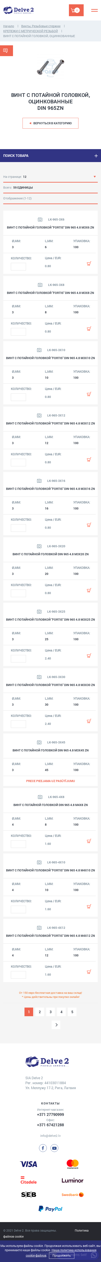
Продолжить (61, 1255)
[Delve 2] (18, 10)
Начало (8, 26)
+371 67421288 (50, 1124)
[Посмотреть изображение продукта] (40, 219)
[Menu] (94, 10)
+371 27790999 (50, 1114)
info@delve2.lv (50, 1136)
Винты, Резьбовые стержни (40, 26)
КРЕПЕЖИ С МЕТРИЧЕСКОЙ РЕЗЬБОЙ (30, 31)
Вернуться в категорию (52, 123)
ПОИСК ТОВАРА (15, 155)
